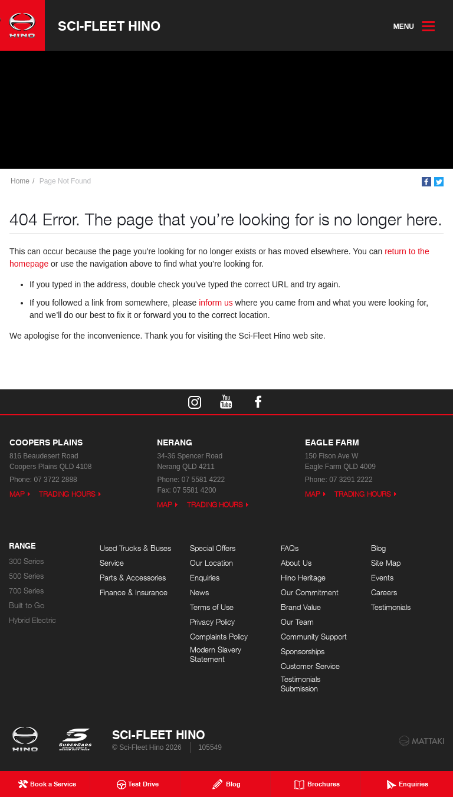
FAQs (289, 548)
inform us (216, 302)
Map (17, 494)
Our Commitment (310, 592)
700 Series (26, 590)
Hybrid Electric (32, 620)
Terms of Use (212, 607)
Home (20, 181)
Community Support (314, 636)
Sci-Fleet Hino (109, 25)
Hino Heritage (303, 577)
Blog (378, 548)
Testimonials (391, 607)
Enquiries (204, 577)
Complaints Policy (219, 636)
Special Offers (212, 548)
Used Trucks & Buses (135, 548)
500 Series (26, 576)
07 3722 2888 (55, 479)
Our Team (297, 622)
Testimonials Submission (300, 684)
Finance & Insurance (134, 592)
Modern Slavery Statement (215, 654)
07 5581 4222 (203, 479)
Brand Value (301, 607)
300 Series (26, 561)
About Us (296, 563)
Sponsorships (302, 651)
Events (382, 577)
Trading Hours (67, 494)
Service (112, 563)
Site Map (386, 563)
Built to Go (26, 605)
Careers (384, 592)
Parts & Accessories (133, 577)
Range (22, 546)
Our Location (211, 563)
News (199, 592)
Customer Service (310, 666)
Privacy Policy (212, 622)
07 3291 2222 (350, 479)
